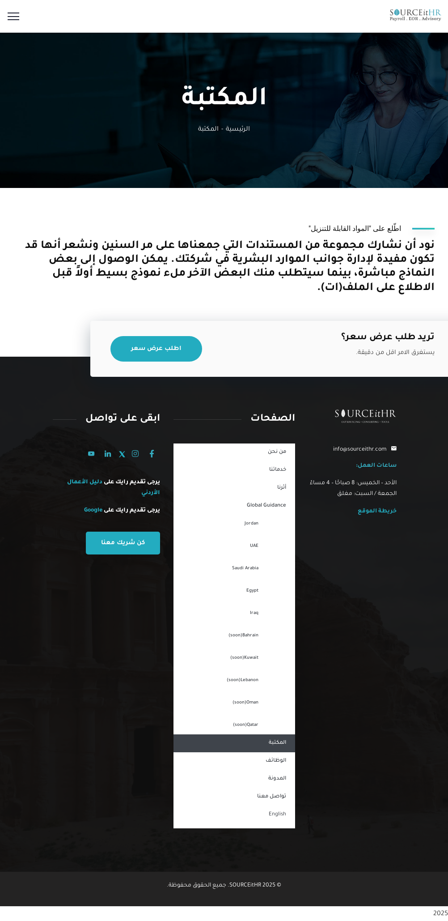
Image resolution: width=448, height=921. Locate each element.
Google (93, 510)
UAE (254, 546)
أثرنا (281, 488)
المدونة (277, 779)
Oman (245, 703)
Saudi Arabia (245, 568)
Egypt (252, 590)
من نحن (277, 452)
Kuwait (244, 658)
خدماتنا (277, 470)
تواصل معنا (271, 797)
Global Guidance (266, 506)
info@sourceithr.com (360, 450)
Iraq (254, 613)
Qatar (245, 725)
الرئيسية (238, 129)
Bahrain (243, 635)
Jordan (251, 523)
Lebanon (242, 680)
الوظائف (276, 761)
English (277, 815)
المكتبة (277, 743)
